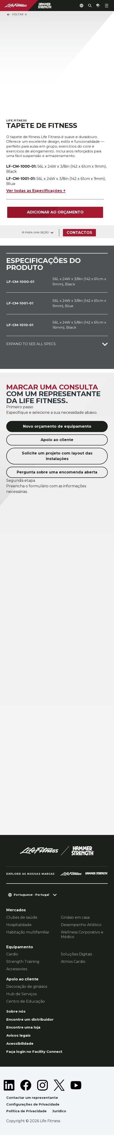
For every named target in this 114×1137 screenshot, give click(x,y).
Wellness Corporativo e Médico (82, 934)
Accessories (16, 969)
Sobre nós (16, 1012)
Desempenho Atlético (81, 925)
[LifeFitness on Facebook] (25, 1086)
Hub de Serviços (21, 994)
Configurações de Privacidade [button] (33, 1106)
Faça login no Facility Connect (36, 1053)
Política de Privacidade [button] (27, 1113)
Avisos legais (19, 1036)
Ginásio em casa (75, 917)
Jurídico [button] (60, 1113)
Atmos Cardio (73, 962)
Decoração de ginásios (26, 987)
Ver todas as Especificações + (35, 191)
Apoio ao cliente (57, 440)
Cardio (12, 954)
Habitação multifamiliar (27, 932)
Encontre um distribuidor (31, 1020)
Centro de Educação (25, 1001)
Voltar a (17, 14)
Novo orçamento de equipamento (57, 426)
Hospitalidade (19, 925)
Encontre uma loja (24, 1028)
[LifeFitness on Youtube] (75, 1086)
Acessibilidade (20, 1045)
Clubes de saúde (21, 917)
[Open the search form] (86, 5)
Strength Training (22, 962)
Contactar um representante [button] (32, 1099)
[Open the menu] (106, 5)
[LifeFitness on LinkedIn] (9, 1086)
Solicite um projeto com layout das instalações (57, 456)
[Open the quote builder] (96, 5)
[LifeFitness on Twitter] (59, 1086)
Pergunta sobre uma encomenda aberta (57, 472)
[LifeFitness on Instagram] (42, 1086)
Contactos (79, 233)
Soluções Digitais (76, 954)
